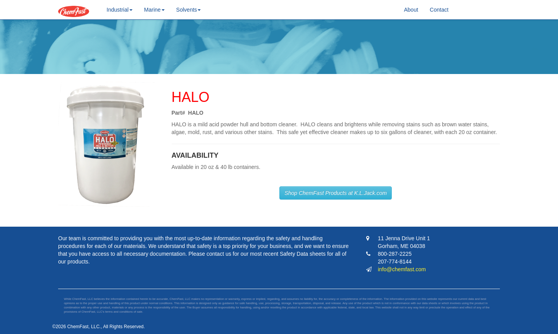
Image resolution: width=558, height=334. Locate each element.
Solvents (188, 10)
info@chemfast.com (402, 269)
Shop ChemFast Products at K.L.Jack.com (335, 193)
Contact (439, 10)
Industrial (120, 10)
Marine (154, 10)
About (411, 10)
